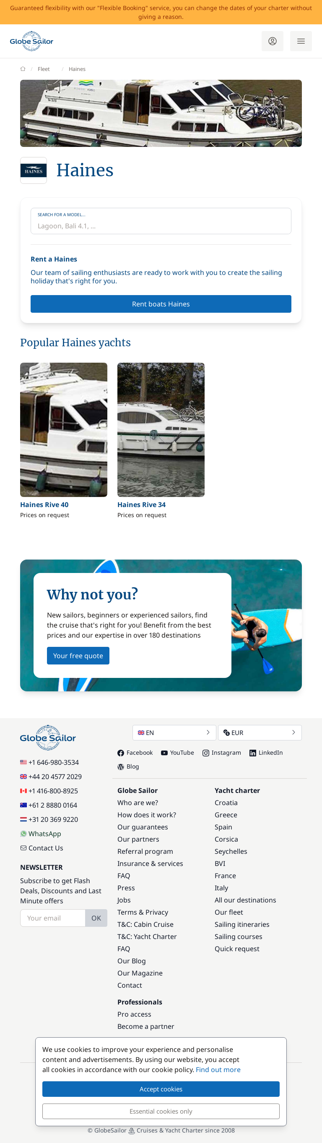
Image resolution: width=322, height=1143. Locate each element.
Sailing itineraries (242, 924)
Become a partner (145, 1026)
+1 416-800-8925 (49, 790)
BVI (220, 863)
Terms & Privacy (142, 912)
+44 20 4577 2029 (51, 776)
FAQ (123, 875)
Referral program (145, 851)
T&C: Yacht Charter (147, 936)
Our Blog (131, 960)
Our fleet (229, 912)
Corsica (226, 839)
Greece (226, 814)
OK (96, 918)
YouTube (177, 752)
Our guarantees (142, 827)
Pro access (134, 1014)
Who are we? (137, 802)
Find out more (218, 1069)
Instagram (222, 752)
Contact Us (41, 848)
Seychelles (231, 851)
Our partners (138, 839)
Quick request (237, 948)
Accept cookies (161, 1089)
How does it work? (146, 814)
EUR (259, 732)
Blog (128, 766)
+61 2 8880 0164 (48, 805)
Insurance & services (150, 863)
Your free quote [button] (78, 655)
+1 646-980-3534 (49, 762)
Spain (223, 827)
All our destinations (245, 900)
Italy (221, 887)
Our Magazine (140, 973)
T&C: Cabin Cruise (145, 924)
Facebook (135, 752)
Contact (129, 985)
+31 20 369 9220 (49, 819)
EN (174, 732)
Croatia (226, 802)
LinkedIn (266, 752)
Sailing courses (238, 936)
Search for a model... (62, 214)
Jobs (124, 900)
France (225, 875)
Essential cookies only (161, 1111)
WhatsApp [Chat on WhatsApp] (40, 833)
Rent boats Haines (161, 304)
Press (126, 887)
